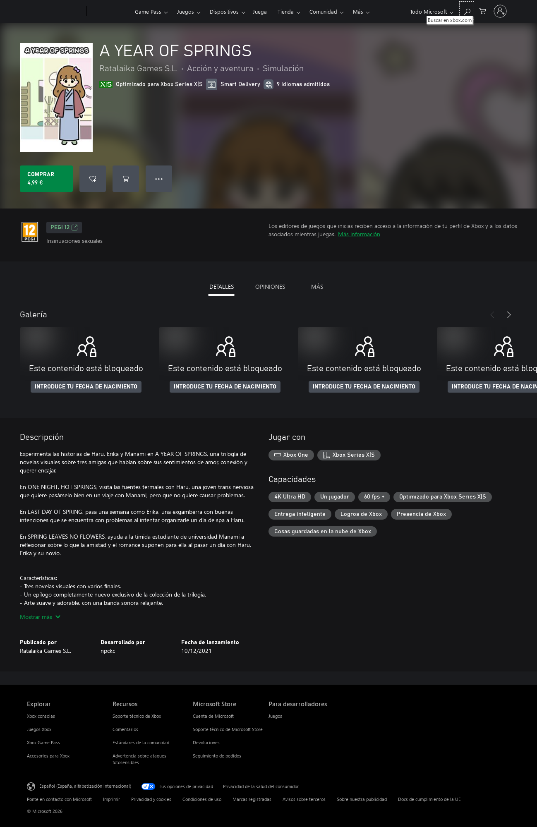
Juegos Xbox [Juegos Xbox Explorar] (39, 729)
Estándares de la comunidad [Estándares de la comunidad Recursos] (141, 742)
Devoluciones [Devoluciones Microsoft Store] (206, 742)
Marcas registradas (252, 799)
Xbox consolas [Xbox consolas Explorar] (41, 716)
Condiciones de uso (201, 799)
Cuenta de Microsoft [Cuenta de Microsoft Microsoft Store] (213, 716)
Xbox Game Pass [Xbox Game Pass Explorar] (43, 742)
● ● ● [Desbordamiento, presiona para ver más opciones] (159, 178)
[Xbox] (110, 11)
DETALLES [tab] (221, 286)
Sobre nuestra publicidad (362, 799)
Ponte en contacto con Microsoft (59, 799)
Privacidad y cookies (151, 799)
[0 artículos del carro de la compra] (482, 10)
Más (358, 11)
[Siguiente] (509, 315)
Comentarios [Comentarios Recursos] (125, 729)
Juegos (185, 11)
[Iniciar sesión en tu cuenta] (500, 11)
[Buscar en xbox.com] (466, 10)
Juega (260, 11)
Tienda (286, 11)
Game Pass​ (148, 11)
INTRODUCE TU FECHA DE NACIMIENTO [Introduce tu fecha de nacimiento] (86, 387)
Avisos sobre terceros (304, 799)
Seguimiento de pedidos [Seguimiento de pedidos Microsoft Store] (217, 755)
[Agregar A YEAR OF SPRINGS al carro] (126, 178)
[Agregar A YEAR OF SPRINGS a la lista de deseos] (92, 178)
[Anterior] (492, 315)
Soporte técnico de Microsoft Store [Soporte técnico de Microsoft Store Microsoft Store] (228, 729)
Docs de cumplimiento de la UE (429, 799)
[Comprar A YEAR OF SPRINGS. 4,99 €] (46, 178)
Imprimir (111, 799)
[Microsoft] (55, 11)
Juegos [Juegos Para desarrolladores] (275, 716)
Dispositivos (224, 11)
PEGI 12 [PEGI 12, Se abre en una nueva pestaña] (64, 227)
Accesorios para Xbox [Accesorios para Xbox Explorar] (48, 755)
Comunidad (323, 11)
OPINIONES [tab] (270, 286)
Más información (359, 234)
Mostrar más (40, 617)
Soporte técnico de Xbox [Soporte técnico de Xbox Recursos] (137, 716)
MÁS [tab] (317, 286)
